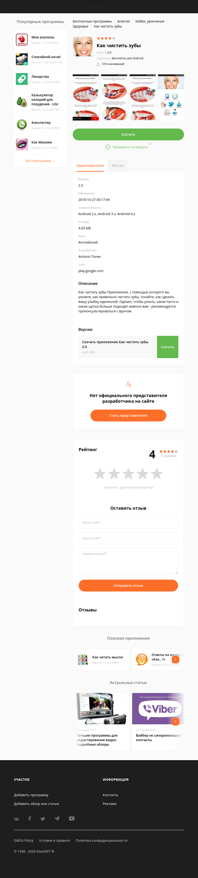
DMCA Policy (23, 840)
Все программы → (40, 160)
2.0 (104, 53)
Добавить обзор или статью (36, 803)
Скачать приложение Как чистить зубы (115, 344)
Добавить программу (31, 795)
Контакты (110, 795)
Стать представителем (128, 415)
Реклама (109, 803)
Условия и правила (54, 840)
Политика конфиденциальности (101, 840)
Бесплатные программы (92, 21)
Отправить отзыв (128, 585)
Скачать (128, 134)
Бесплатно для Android (127, 58)
